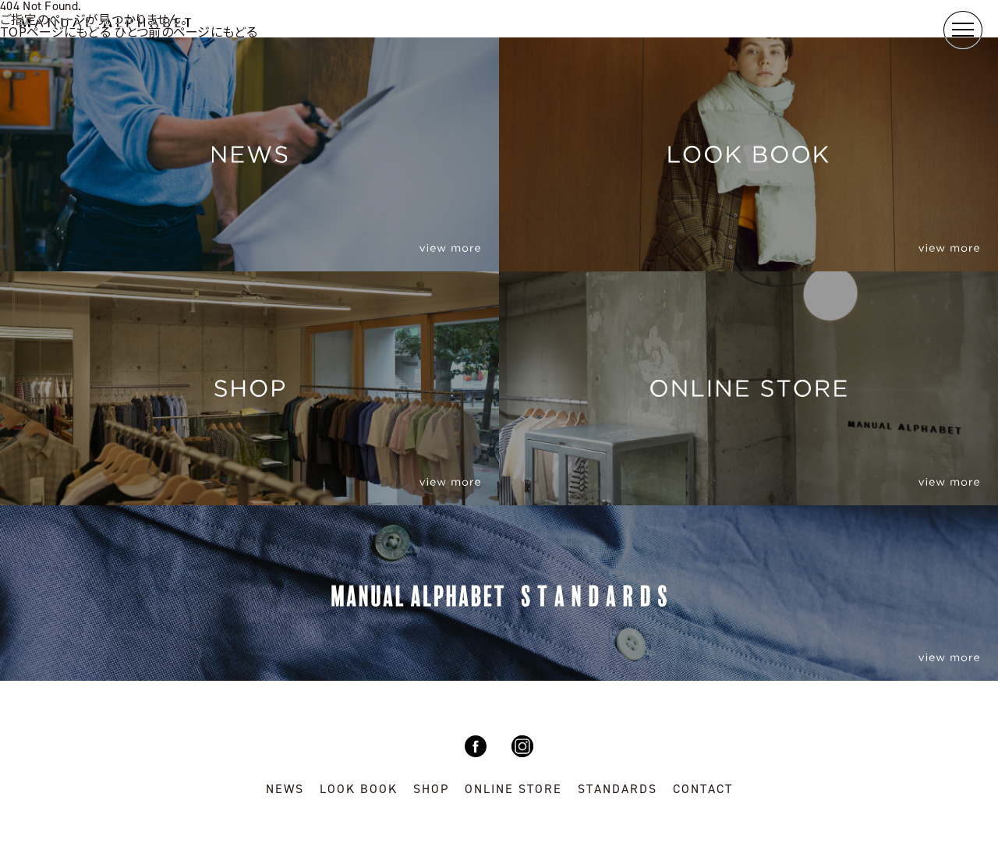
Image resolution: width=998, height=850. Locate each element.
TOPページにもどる (55, 31)
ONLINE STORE (513, 789)
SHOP (431, 789)
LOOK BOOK (359, 789)
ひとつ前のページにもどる (185, 31)
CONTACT (703, 789)
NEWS (285, 789)
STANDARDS (617, 789)
